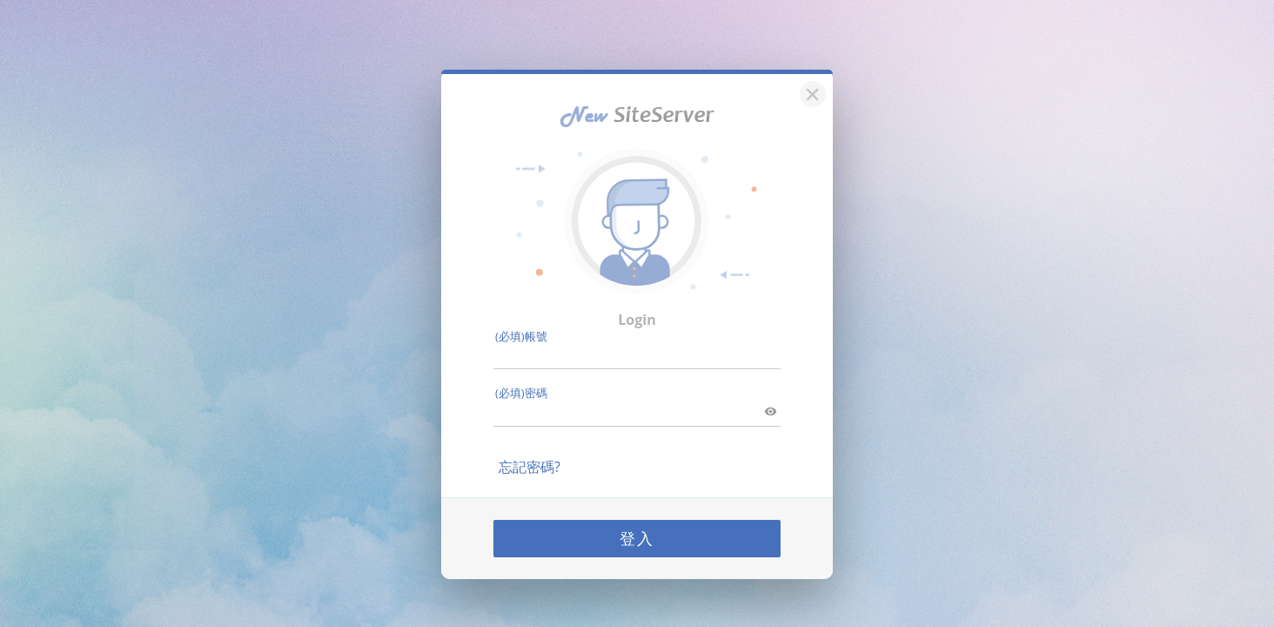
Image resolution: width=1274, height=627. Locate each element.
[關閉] (810, 92)
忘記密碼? (529, 466)
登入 (637, 538)
